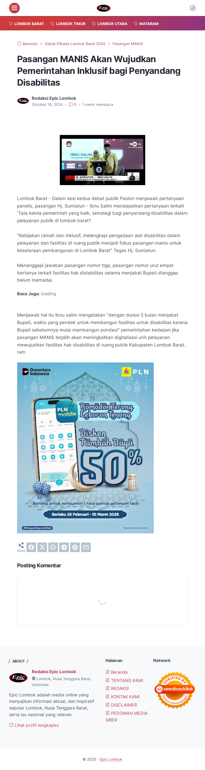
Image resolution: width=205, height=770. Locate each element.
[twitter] (42, 547)
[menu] (14, 8)
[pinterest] (75, 547)
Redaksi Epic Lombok (54, 671)
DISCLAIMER (121, 705)
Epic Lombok (111, 759)
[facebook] (31, 547)
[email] (86, 547)
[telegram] (64, 547)
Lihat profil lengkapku (34, 725)
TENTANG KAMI (124, 680)
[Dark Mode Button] (193, 8)
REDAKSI (117, 688)
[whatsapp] (53, 547)
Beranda (116, 672)
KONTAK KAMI (122, 696)
